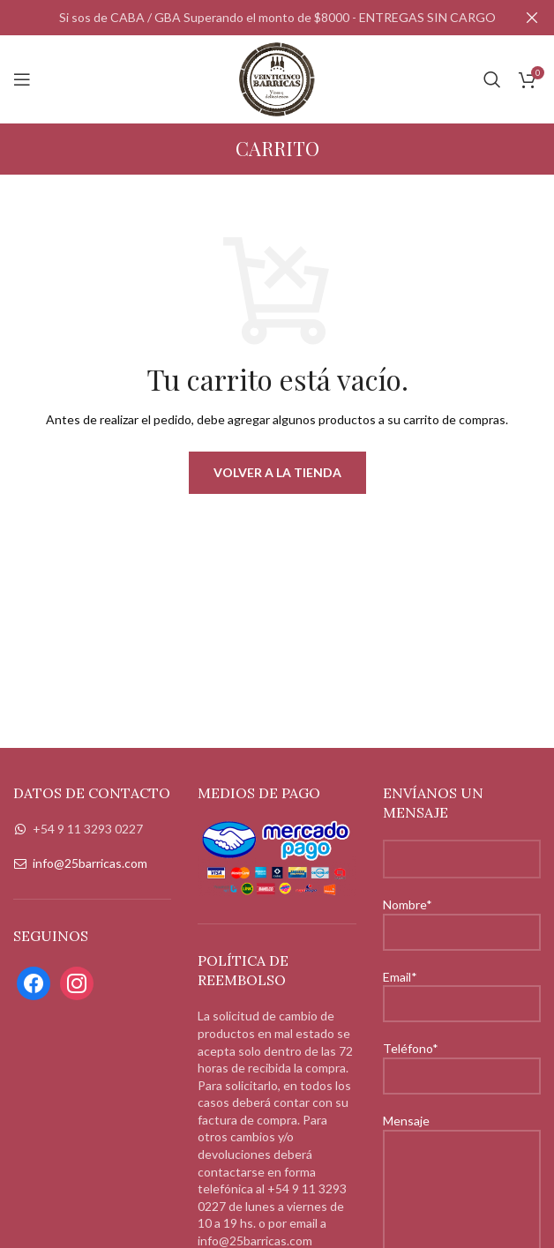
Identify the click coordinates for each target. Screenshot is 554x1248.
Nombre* (462, 917)
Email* (462, 989)
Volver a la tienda (277, 471)
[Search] (492, 79)
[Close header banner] (532, 17)
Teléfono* (462, 1061)
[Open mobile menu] (22, 79)
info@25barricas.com (90, 863)
